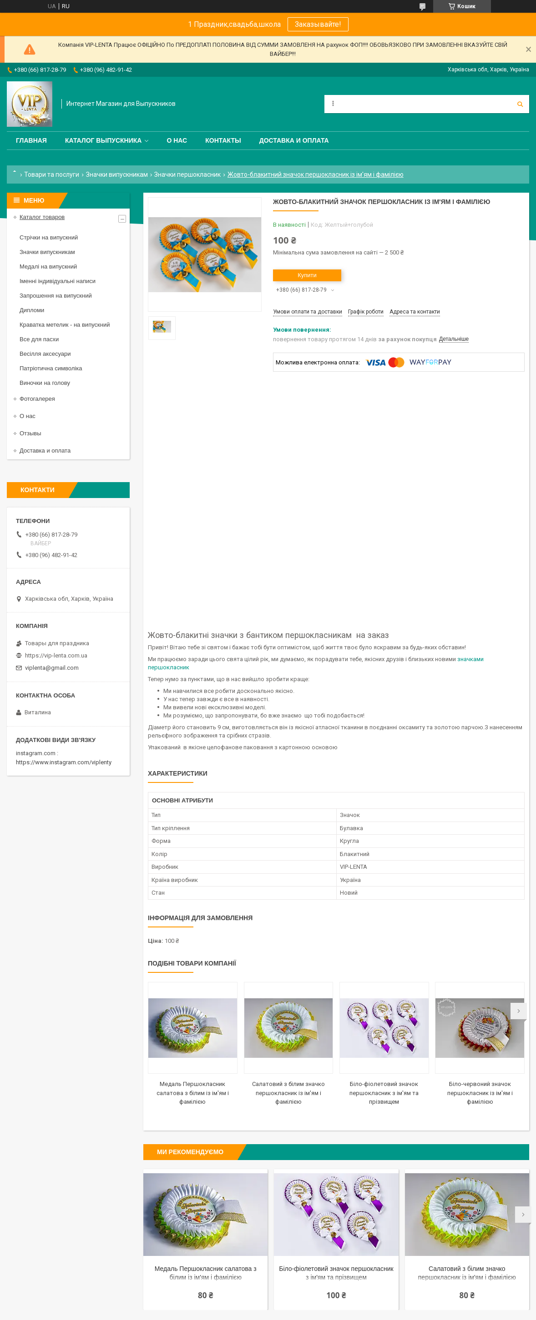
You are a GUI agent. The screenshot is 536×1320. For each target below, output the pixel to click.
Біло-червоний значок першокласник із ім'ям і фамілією (480, 1093)
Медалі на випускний (48, 266)
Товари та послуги (51, 174)
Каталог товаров (42, 217)
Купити (307, 275)
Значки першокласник (187, 174)
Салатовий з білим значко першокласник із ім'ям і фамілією (288, 1093)
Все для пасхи (39, 339)
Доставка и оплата (294, 140)
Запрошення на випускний (56, 295)
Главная (31, 140)
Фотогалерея (37, 398)
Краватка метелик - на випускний (65, 324)
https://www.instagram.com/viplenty (63, 762)
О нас (177, 140)
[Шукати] (520, 104)
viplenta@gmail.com (52, 667)
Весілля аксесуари (45, 353)
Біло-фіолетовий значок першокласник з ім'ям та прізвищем (384, 1093)
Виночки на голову (45, 382)
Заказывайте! (318, 24)
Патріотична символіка (51, 368)
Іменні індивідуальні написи (58, 281)
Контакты (223, 140)
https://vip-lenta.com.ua (56, 655)
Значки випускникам (117, 174)
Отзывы (30, 433)
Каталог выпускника (103, 140)
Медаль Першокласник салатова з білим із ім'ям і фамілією (193, 1093)
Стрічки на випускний (49, 237)
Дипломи (32, 310)
